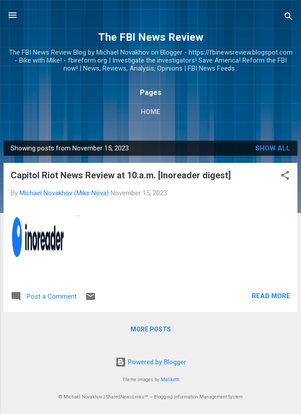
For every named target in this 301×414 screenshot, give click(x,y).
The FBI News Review (150, 37)
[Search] (288, 18)
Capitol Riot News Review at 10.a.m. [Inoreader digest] (121, 175)
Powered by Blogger (150, 362)
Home (150, 112)
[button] (285, 177)
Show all (272, 148)
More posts (151, 329)
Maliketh (170, 379)
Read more (271, 296)
